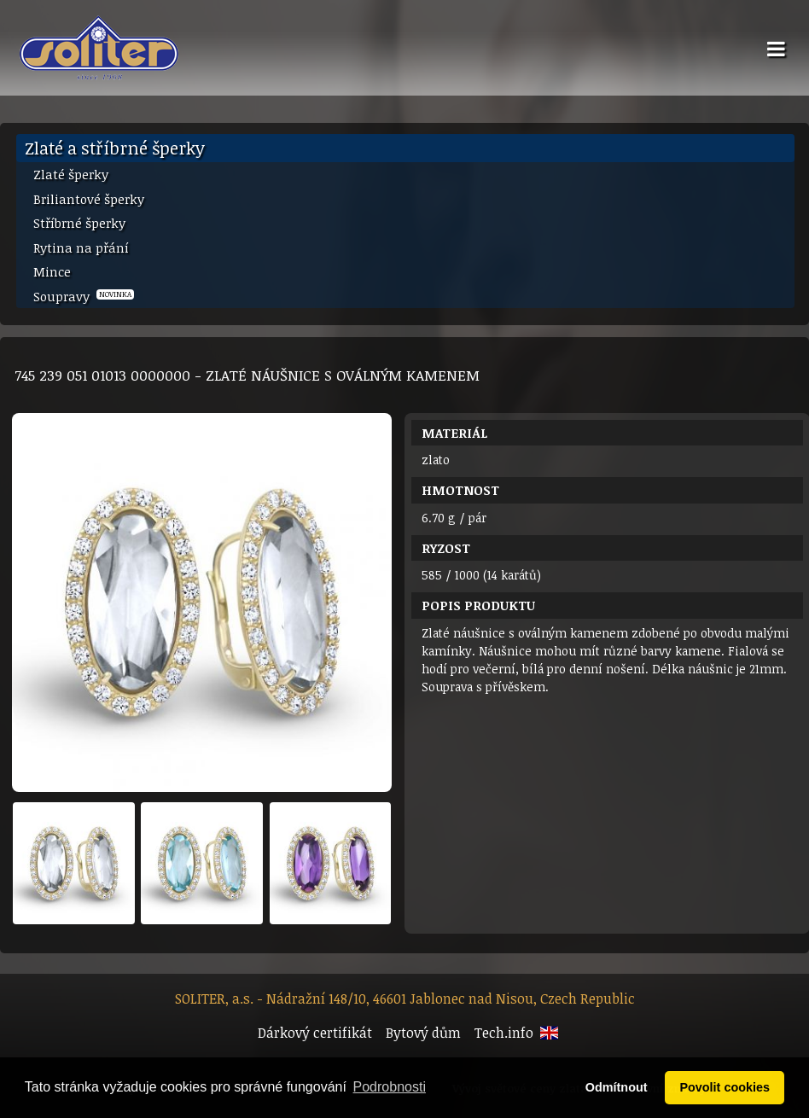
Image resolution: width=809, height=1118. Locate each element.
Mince (52, 271)
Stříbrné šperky (79, 222)
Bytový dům (423, 1032)
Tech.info (503, 1032)
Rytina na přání (81, 247)
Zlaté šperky (70, 174)
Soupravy (83, 296)
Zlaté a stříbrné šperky (115, 148)
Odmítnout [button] (616, 1087)
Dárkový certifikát (315, 1032)
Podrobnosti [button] (389, 1087)
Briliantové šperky (88, 198)
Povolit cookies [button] (724, 1087)
